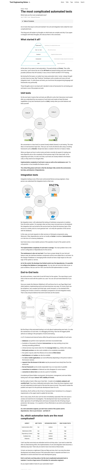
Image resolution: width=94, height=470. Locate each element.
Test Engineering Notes (19, 2)
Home (22, 9)
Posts (26, 9)
